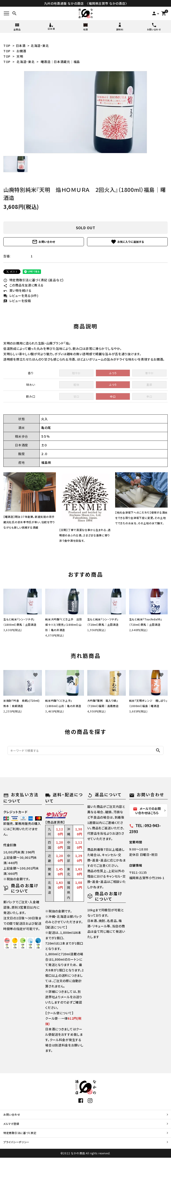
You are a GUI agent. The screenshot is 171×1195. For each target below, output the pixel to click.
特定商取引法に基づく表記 (19, 1133)
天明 (19, 56)
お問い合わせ (43, 241)
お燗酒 (21, 51)
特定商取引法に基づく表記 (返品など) (33, 280)
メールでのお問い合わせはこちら (147, 810)
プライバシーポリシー (16, 1142)
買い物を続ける (17, 290)
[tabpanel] (85, 112)
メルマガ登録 (11, 1124)
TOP (6, 45)
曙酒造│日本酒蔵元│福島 (60, 61)
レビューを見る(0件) (20, 295)
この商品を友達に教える (23, 285)
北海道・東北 (40, 45)
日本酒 (21, 45)
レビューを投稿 (17, 300)
